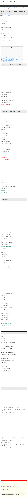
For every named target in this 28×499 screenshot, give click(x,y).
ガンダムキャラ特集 (4, 61)
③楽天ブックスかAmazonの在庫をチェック (10, 57)
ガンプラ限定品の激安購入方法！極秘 (7, 60)
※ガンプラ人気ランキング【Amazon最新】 (7, 40)
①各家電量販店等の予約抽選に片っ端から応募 (10, 54)
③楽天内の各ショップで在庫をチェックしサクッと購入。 (12, 56)
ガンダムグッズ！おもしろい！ (8, 1)
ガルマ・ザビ (7, 15)
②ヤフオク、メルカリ (7, 55)
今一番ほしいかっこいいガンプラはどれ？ (7, 58)
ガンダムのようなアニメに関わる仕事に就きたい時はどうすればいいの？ (12, 59)
